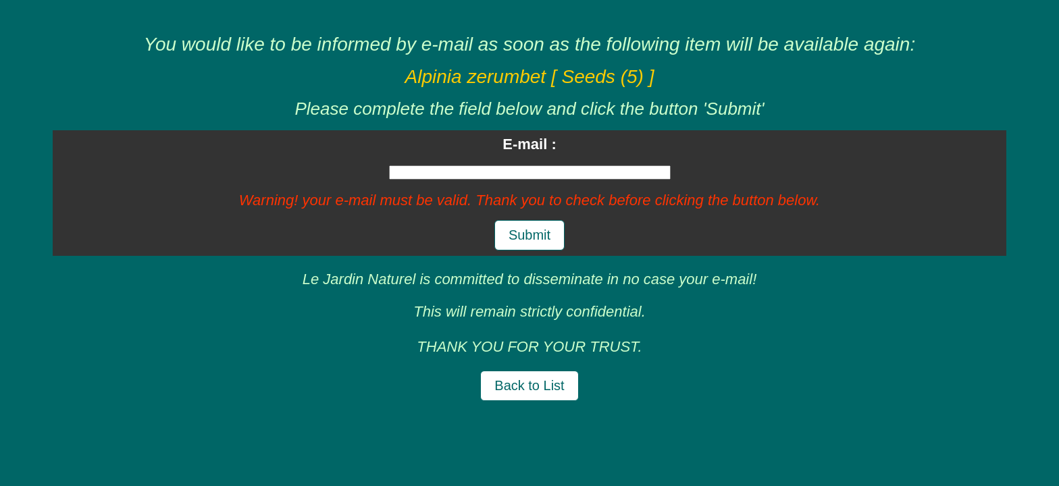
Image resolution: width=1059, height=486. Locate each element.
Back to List (529, 385)
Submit (529, 234)
